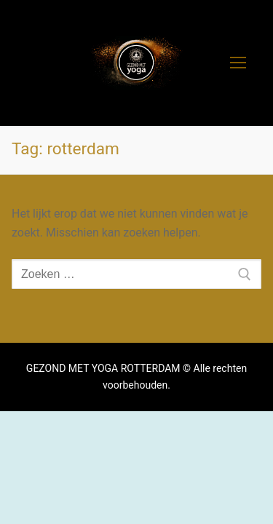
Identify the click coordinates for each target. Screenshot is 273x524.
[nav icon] (238, 63)
